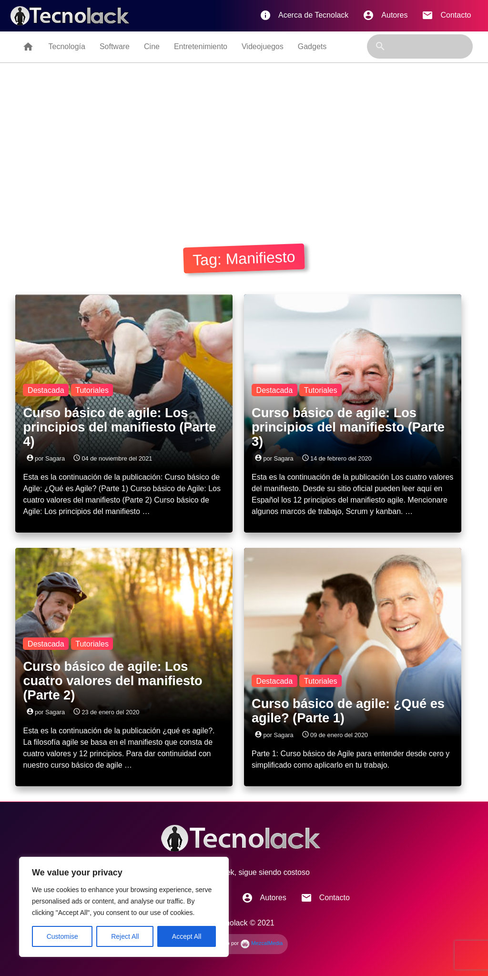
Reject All (125, 936)
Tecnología (66, 46)
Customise (62, 936)
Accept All (186, 936)
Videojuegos (263, 46)
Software (115, 46)
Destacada (46, 390)
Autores (385, 15)
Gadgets (312, 46)
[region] (124, 907)
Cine (152, 46)
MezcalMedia (261, 943)
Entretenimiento (200, 46)
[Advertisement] (244, 151)
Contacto (446, 15)
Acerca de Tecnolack (304, 15)
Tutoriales (92, 390)
